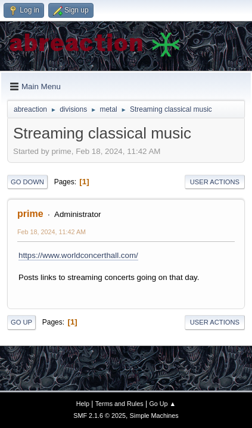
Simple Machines (154, 415)
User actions (214, 181)
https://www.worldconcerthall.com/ (78, 255)
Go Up (21, 322)
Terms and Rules (119, 403)
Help (82, 403)
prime (30, 214)
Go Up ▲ (162, 403)
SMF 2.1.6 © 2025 (99, 415)
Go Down (27, 181)
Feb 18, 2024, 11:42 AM (51, 231)
